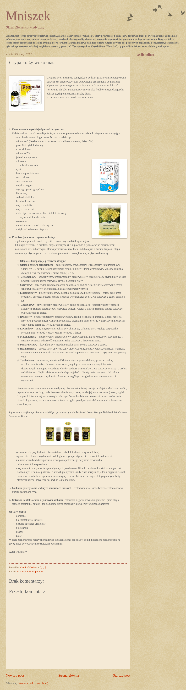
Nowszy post (15, 675)
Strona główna (68, 675)
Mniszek (28, 16)
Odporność (37, 571)
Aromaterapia (24, 571)
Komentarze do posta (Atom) (33, 683)
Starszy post (121, 675)
